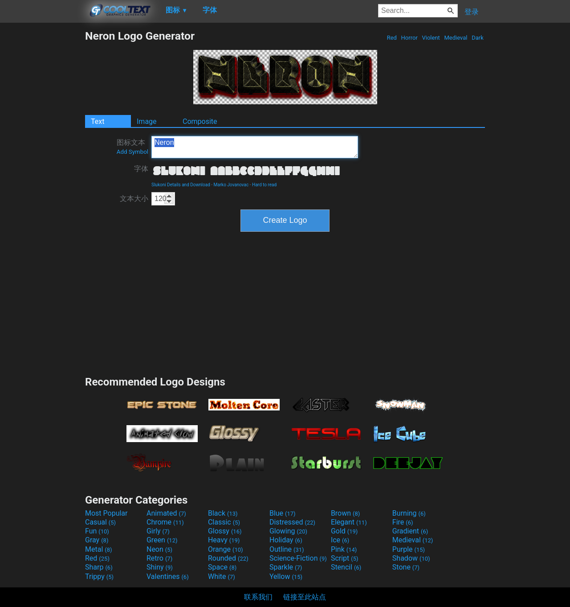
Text (97, 121)
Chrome (165, 522)
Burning (409, 513)
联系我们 (258, 597)
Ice (340, 540)
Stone (405, 567)
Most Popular (106, 513)
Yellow (285, 576)
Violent (430, 37)
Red (391, 37)
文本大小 (134, 198)
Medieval (455, 37)
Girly (158, 531)
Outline (286, 549)
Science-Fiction (298, 558)
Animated (166, 513)
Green (162, 540)
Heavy (224, 540)
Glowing (288, 531)
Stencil (346, 567)
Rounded (228, 558)
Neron (254, 147)
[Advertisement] (42, 163)
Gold (344, 531)
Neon (159, 549)
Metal (98, 549)
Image (147, 121)
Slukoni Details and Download (180, 184)
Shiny (160, 567)
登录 (471, 12)
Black (223, 513)
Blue (282, 513)
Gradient (410, 531)
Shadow (411, 558)
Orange (225, 549)
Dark (477, 37)
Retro (159, 558)
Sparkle (285, 567)
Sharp (99, 567)
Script (344, 558)
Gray (96, 540)
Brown (345, 513)
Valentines (168, 576)
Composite (200, 121)
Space (222, 567)
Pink (344, 549)
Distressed (292, 522)
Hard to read (264, 184)
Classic (224, 522)
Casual (100, 522)
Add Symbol (132, 151)
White (221, 576)
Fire (402, 522)
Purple (408, 549)
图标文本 (132, 146)
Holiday (285, 540)
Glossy (225, 531)
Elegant (349, 522)
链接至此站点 (304, 597)
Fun (97, 531)
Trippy (99, 576)
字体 (141, 168)
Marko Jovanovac (231, 184)
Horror (409, 37)
